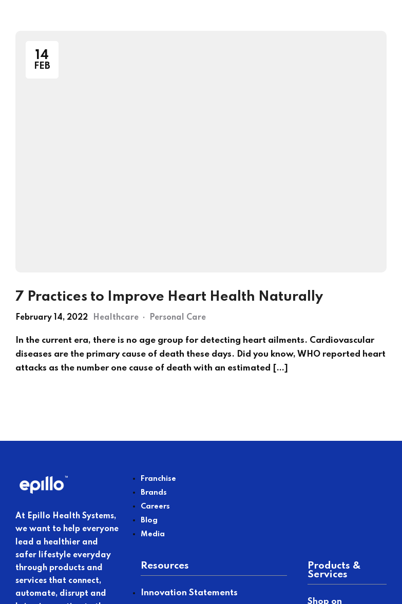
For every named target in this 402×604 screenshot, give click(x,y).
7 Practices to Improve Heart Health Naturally (169, 297)
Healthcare (116, 318)
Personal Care (177, 318)
